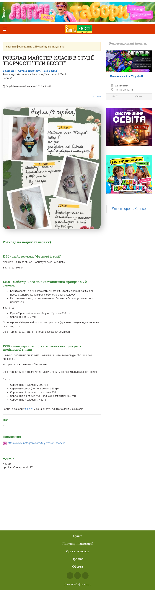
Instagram (77, 575)
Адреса (97, 93)
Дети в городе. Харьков (130, 209)
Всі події (8, 70)
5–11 (113, 97)
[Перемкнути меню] (5, 29)
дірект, (29, 408)
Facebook (70, 575)
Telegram (85, 575)
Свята (136, 97)
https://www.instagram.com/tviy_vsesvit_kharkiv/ (36, 443)
